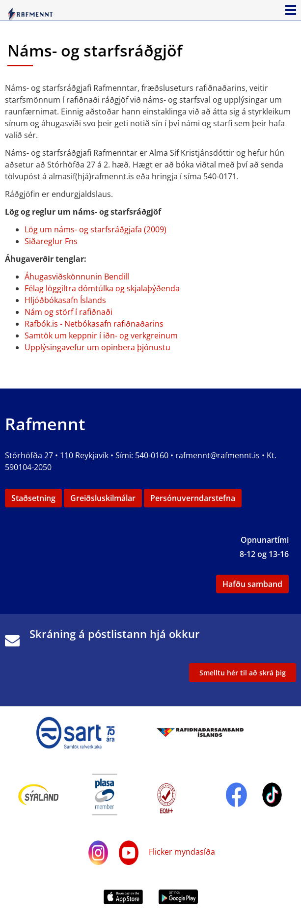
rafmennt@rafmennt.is (217, 455)
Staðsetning (33, 498)
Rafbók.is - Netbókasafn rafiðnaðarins (94, 323)
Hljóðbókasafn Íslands (65, 300)
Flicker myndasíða (181, 851)
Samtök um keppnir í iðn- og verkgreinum (101, 335)
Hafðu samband (252, 584)
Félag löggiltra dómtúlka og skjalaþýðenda (102, 288)
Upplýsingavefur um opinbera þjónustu (97, 347)
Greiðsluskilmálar (103, 498)
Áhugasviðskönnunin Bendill (77, 276)
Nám (33, 311)
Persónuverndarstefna (192, 498)
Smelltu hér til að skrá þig (242, 672)
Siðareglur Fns (51, 241)
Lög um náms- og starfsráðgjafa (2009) (95, 229)
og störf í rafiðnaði (77, 311)
